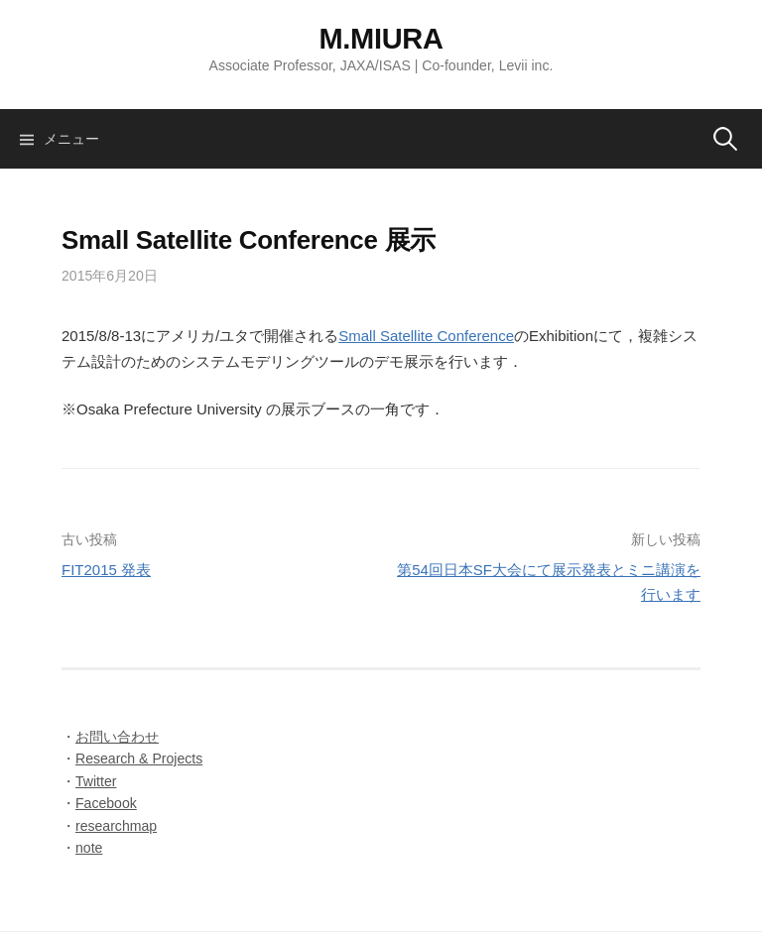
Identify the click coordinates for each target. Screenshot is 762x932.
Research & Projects (138, 758)
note (88, 848)
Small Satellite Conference (426, 335)
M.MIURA (380, 39)
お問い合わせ (117, 737)
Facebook (106, 803)
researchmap (116, 826)
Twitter (95, 781)
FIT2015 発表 (106, 569)
